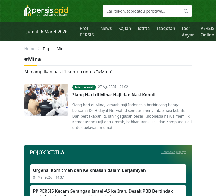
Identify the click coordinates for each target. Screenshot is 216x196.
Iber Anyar (188, 31)
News (106, 28)
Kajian (124, 28)
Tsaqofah (165, 28)
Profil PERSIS (87, 31)
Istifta (144, 28)
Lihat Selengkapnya (173, 152)
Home (29, 48)
